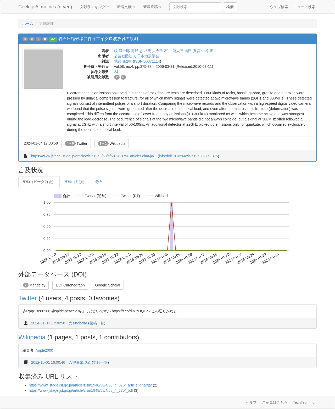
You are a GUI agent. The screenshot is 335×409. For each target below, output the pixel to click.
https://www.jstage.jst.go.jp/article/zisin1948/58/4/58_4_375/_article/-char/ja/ (92, 156)
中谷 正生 (209, 51)
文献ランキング (94, 7)
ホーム (27, 23)
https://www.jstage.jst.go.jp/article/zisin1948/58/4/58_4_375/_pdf (81, 390)
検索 (230, 7)
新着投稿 (152, 7)
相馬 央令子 (153, 51)
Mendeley (34, 285)
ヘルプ (251, 402)
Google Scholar (108, 285)
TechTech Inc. (304, 402)
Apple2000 (44, 350)
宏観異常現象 (80, 362)
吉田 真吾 (192, 51)
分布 (99, 182)
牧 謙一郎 (122, 51)
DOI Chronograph (70, 285)
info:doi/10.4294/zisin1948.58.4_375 (188, 156)
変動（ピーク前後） (39, 182)
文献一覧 (100, 362)
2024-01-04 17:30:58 (48, 323)
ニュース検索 (304, 7)
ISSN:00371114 (147, 61)
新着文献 (126, 7)
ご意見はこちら (275, 402)
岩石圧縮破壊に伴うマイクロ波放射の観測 (98, 38)
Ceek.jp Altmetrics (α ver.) (45, 6)
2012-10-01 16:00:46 (48, 362)
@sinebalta (78, 323)
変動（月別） (75, 182)
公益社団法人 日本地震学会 (136, 56)
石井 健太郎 (173, 51)
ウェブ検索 (279, 7)
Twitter (76, 143)
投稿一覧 (97, 323)
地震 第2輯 (123, 61)
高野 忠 (137, 51)
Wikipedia (112, 143)
